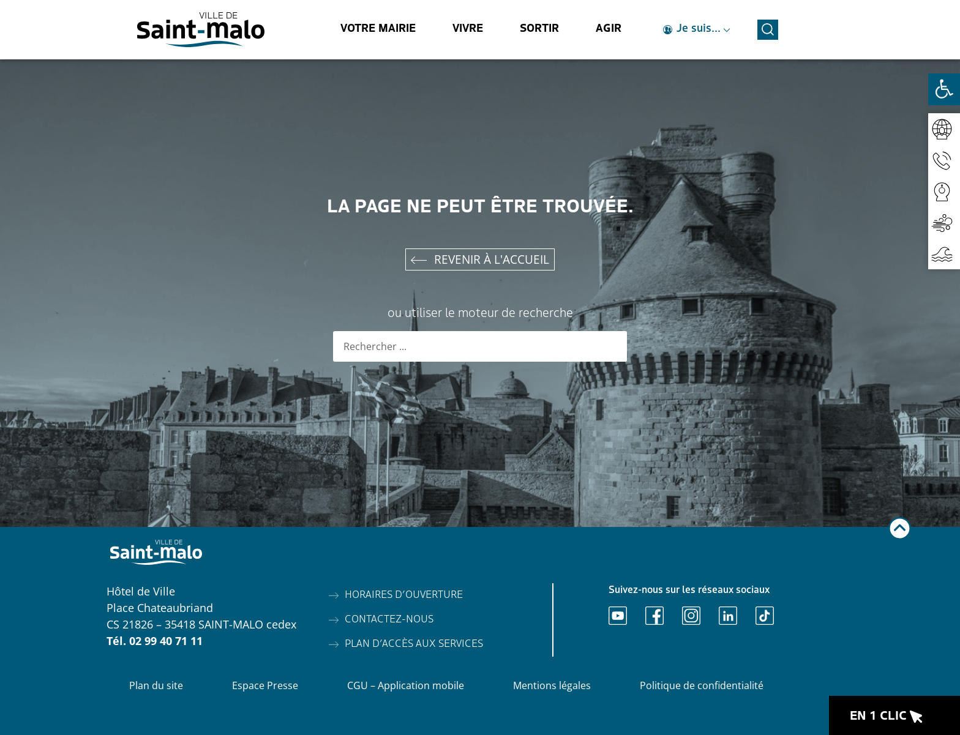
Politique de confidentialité (701, 685)
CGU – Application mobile (405, 685)
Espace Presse (265, 685)
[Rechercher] (611, 346)
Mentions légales (552, 685)
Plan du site (156, 685)
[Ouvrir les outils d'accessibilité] (944, 89)
